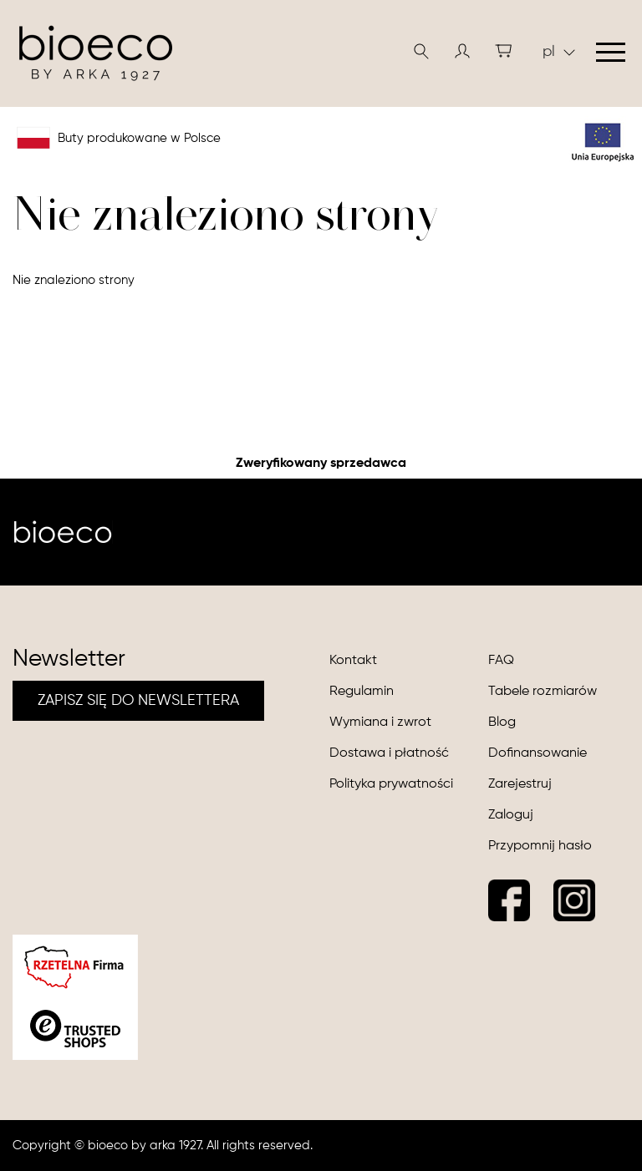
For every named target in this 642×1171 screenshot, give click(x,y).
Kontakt (353, 660)
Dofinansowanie (537, 753)
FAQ (501, 660)
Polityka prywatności (391, 784)
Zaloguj (510, 815)
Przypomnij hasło (540, 846)
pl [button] (559, 51)
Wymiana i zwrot (380, 722)
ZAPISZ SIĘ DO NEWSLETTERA (138, 700)
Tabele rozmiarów (542, 691)
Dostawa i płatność (389, 753)
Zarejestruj (520, 784)
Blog (502, 722)
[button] (462, 51)
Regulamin (361, 691)
